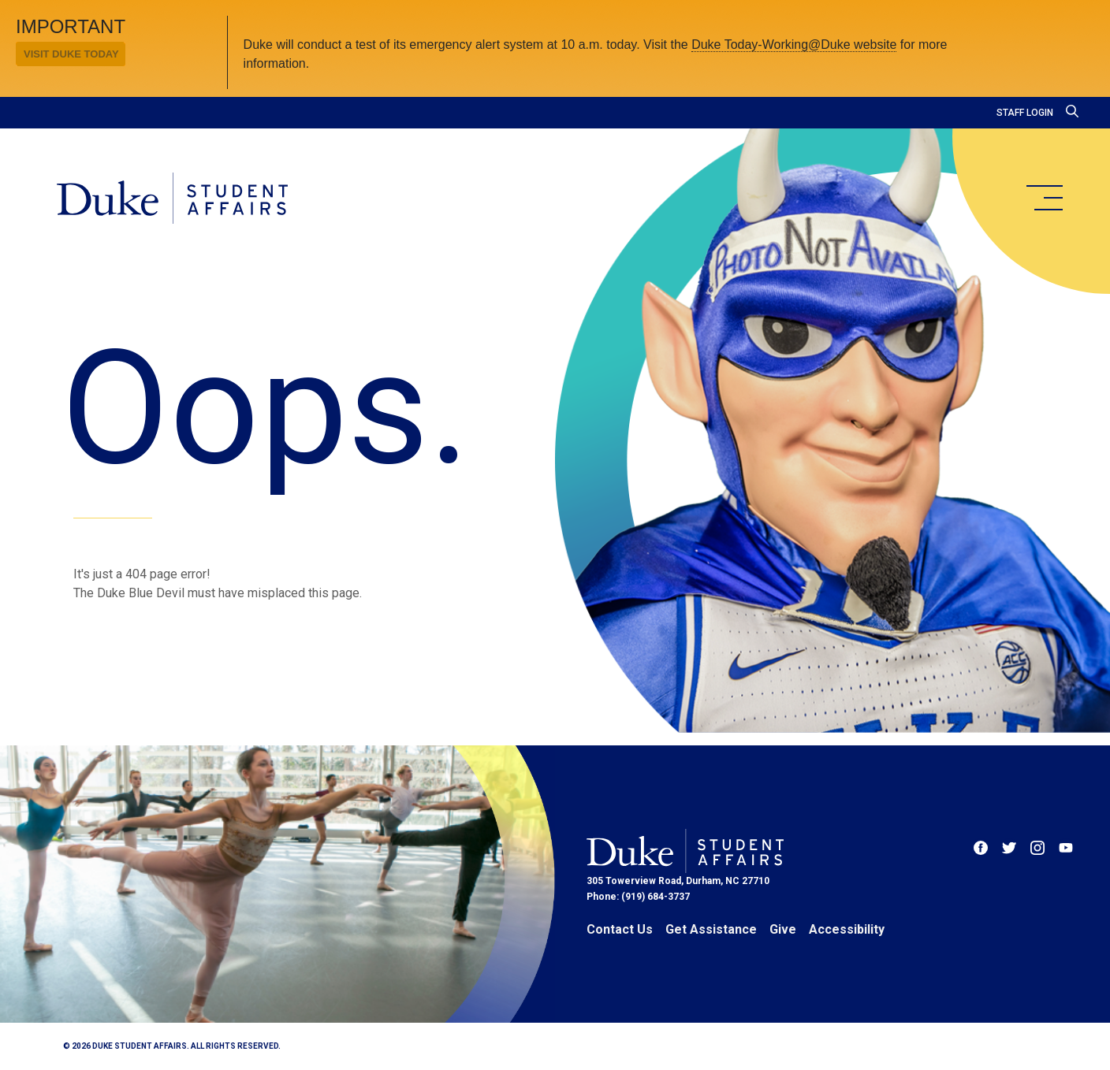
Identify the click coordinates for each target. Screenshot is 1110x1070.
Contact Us (620, 929)
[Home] (172, 199)
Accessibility (847, 929)
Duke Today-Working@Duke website (793, 44)
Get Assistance (711, 929)
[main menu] (1044, 197)
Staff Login (1024, 112)
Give (782, 929)
